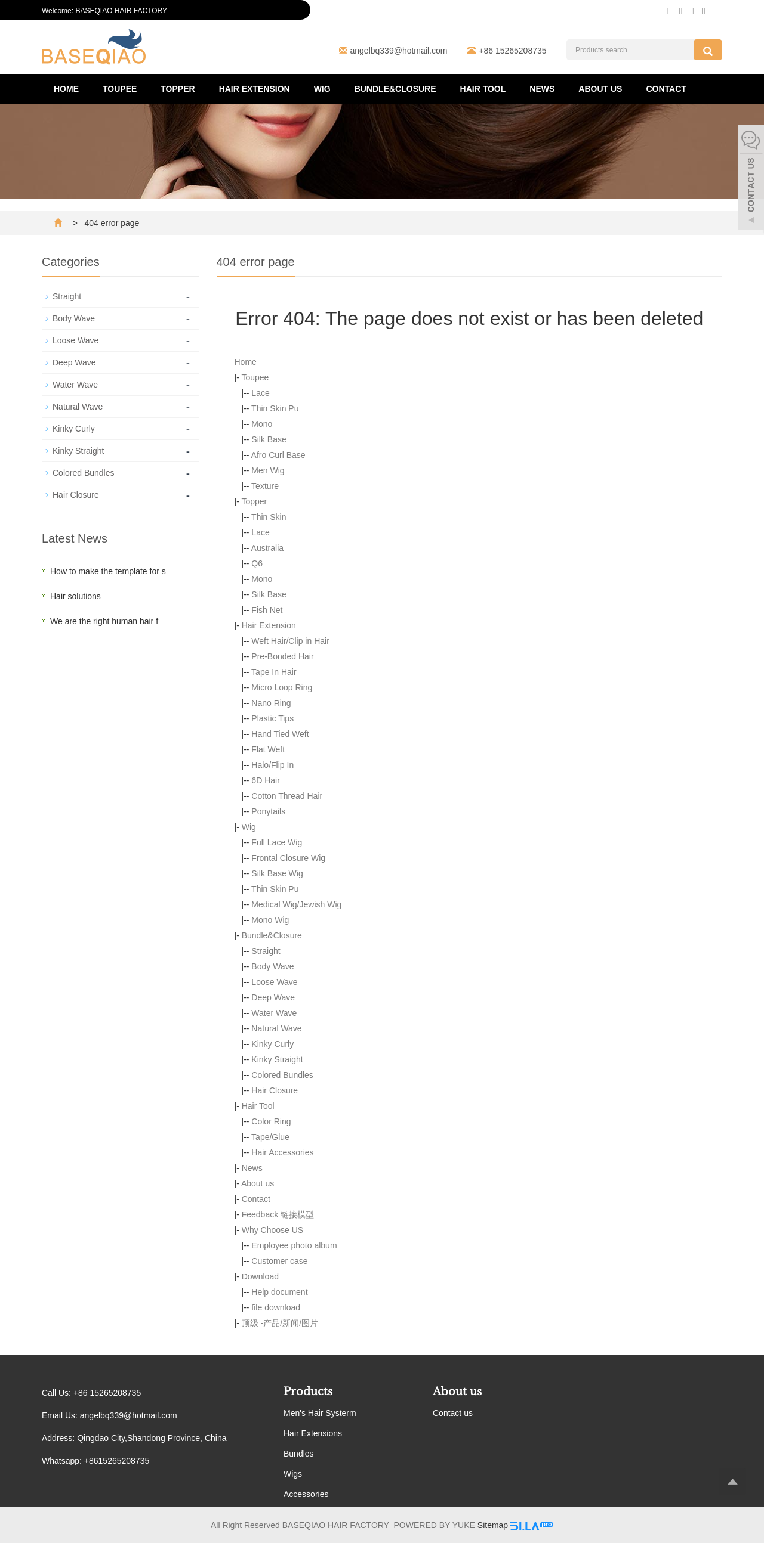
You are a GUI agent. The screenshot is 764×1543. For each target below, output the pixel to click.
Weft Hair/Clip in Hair (290, 641)
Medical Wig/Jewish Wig (296, 904)
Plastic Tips (272, 718)
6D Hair (265, 780)
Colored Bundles (282, 1075)
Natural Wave (276, 1028)
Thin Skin (268, 517)
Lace (260, 393)
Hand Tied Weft (280, 734)
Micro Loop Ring (281, 687)
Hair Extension (254, 89)
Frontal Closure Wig (288, 858)
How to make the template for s (108, 571)
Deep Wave (273, 997)
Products (308, 1391)
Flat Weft (268, 749)
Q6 (257, 563)
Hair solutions (75, 596)
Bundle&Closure (395, 89)
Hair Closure (274, 1090)
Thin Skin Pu (274, 408)
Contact (666, 89)
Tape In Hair (273, 672)
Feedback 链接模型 (278, 1214)
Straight (265, 951)
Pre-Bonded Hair (282, 656)
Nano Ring (271, 703)
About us (600, 89)
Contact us (453, 1413)
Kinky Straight (277, 1059)
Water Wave (274, 1013)
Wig (322, 89)
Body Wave (272, 966)
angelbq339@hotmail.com (399, 50)
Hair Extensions (313, 1433)
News (541, 89)
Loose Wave (274, 982)
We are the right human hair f (104, 621)
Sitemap (493, 1525)
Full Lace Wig (276, 842)
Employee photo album (294, 1245)
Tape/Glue (270, 1137)
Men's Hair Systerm (320, 1413)
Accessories (306, 1494)
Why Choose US (272, 1230)
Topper (178, 89)
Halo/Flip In (272, 765)
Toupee (120, 89)
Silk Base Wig (277, 873)
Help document (279, 1292)
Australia (267, 548)
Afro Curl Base (278, 455)
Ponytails (268, 811)
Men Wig (267, 470)
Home (66, 89)
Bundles (299, 1453)
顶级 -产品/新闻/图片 (280, 1323)
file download (275, 1307)
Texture (265, 486)
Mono (261, 424)
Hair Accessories (282, 1152)
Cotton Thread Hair (286, 796)
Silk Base (268, 439)
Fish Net (266, 610)
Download (260, 1276)
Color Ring (271, 1121)
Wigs (293, 1474)
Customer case (279, 1261)
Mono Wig (270, 920)
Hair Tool (483, 89)
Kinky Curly (272, 1044)
